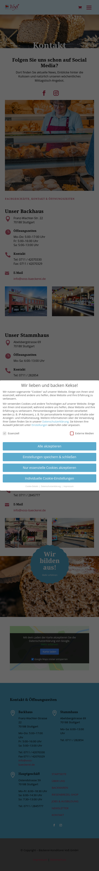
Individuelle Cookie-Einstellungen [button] (49, 478)
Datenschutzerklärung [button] (51, 486)
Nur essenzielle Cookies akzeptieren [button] (49, 467)
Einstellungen (40, 425)
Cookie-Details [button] (32, 486)
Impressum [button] (68, 486)
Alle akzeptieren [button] (49, 446)
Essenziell (11, 433)
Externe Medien (82, 433)
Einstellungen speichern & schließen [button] (49, 456)
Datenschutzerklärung (55, 421)
